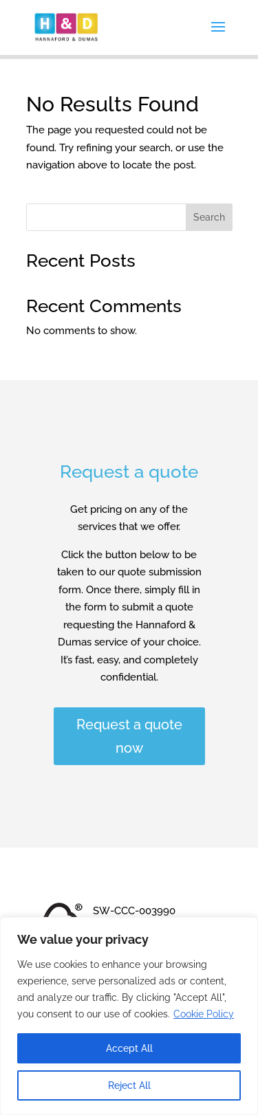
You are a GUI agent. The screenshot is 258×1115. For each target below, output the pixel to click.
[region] (129, 1016)
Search (209, 217)
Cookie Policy (203, 1013)
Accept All (129, 1048)
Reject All (129, 1085)
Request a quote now (129, 736)
